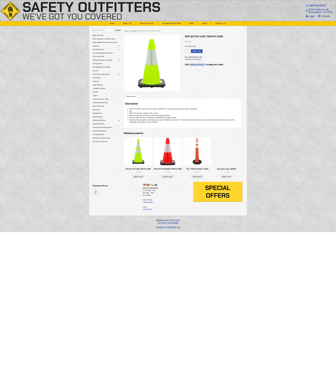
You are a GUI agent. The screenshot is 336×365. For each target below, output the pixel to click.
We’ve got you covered (72, 16)
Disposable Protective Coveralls (105, 42)
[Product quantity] (281, 51)
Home (112, 23)
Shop (191, 23)
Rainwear (96, 110)
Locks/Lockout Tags (100, 99)
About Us (127, 23)
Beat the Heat (98, 35)
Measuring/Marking (100, 103)
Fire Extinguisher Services (103, 53)
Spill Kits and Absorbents (102, 127)
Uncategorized (98, 134)
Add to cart (290, 51)
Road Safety (97, 117)
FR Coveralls (97, 64)
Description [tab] (131, 182)
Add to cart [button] (160, 305)
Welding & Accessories (101, 138)
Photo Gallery (147, 23)
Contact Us (220, 23)
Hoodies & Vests (99, 88)
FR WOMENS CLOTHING (101, 67)
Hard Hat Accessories (107, 74)
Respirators (97, 113)
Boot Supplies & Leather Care (104, 39)
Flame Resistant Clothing (107, 60)
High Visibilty (98, 85)
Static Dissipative (99, 131)
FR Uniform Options (171, 23)
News (204, 23)
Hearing (96, 81)
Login (311, 16)
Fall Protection (107, 49)
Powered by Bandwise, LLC (168, 356)
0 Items (324, 16)
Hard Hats (96, 78)
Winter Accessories (100, 141)
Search (117, 30)
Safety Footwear (107, 120)
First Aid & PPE (98, 56)
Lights (95, 95)
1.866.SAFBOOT (315, 5)
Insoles (95, 92)
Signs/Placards (98, 124)
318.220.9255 (147, 338)
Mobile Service (98, 106)
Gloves (95, 71)
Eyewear (107, 46)
